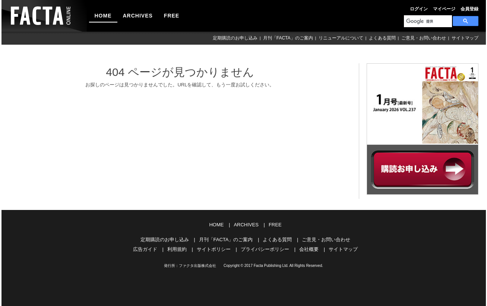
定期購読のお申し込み (235, 38)
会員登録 (469, 9)
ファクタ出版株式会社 (197, 266)
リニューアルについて (341, 38)
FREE (171, 16)
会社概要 (309, 249)
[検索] (427, 21)
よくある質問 (382, 38)
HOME (103, 16)
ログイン (419, 9)
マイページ (444, 9)
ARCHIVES (138, 16)
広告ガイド (145, 249)
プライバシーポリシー (265, 249)
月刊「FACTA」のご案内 (288, 38)
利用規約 (177, 249)
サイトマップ (465, 38)
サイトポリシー (214, 249)
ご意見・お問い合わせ (423, 38)
